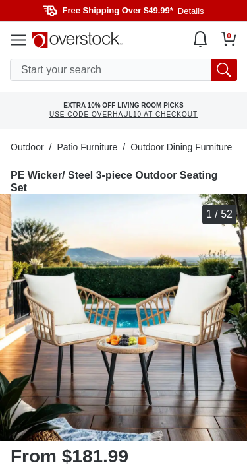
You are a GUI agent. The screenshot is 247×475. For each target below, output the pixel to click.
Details (191, 11)
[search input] (123, 70)
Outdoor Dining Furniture (181, 147)
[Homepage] (77, 40)
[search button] (224, 70)
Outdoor (27, 147)
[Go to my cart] (228, 39)
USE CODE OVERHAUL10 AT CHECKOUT (123, 114)
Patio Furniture (87, 147)
